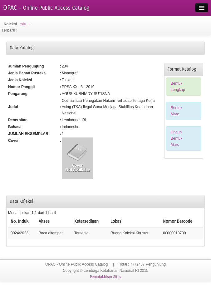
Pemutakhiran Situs (105, 277)
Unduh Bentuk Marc (176, 138)
